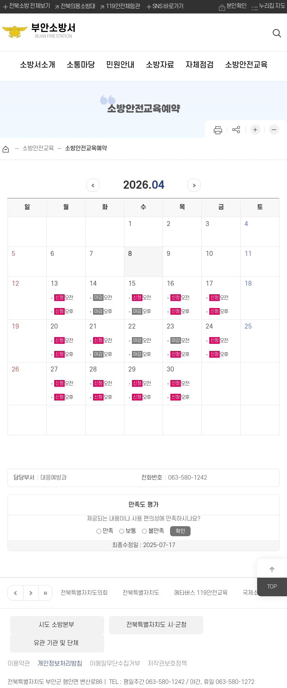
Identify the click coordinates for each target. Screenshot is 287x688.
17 (209, 283)
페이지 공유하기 (236, 128)
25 (248, 326)
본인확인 (236, 6)
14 (93, 283)
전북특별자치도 (141, 593)
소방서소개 (37, 65)
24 (209, 326)
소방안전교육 (246, 65)
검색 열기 (277, 32)
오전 (63, 298)
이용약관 (18, 645)
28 (93, 369)
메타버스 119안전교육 (201, 593)
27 (54, 369)
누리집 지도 (272, 6)
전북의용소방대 (78, 6)
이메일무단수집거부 (115, 645)
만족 (108, 531)
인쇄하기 (218, 128)
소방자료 (160, 65)
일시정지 (45, 592)
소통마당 (81, 65)
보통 (131, 531)
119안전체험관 (123, 6)
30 (170, 369)
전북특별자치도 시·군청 (143, 625)
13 (54, 283)
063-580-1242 (187, 477)
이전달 (95, 185)
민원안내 (120, 65)
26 (15, 369)
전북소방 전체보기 (26, 6)
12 (15, 283)
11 (248, 254)
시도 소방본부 (52, 625)
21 (93, 326)
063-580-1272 (235, 663)
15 (132, 283)
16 (170, 283)
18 (248, 283)
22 (132, 326)
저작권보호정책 (167, 645)
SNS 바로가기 (164, 6)
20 (54, 326)
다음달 (191, 185)
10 (209, 254)
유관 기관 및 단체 (234, 625)
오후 (63, 311)
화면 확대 (255, 128)
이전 (14, 592)
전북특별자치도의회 (84, 593)
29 (132, 369)
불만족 (156, 531)
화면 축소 (274, 128)
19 (15, 326)
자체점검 (199, 65)
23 (170, 326)
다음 (30, 592)
